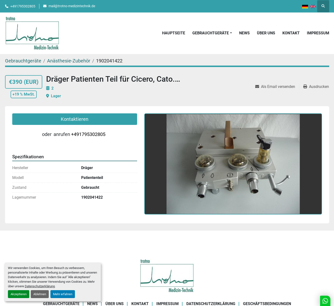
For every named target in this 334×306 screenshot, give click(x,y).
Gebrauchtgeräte (210, 33)
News (244, 33)
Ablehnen (39, 294)
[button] (212, 33)
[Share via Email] (277, 87)
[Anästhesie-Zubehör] (68, 61)
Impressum (318, 33)
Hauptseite (173, 33)
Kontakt (291, 33)
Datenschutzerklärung (40, 286)
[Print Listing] (316, 87)
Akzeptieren (19, 294)
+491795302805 (22, 6)
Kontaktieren (74, 119)
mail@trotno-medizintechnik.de (72, 6)
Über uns (266, 33)
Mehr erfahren (62, 294)
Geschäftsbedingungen (267, 303)
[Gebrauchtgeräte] (23, 61)
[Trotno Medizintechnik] (167, 275)
